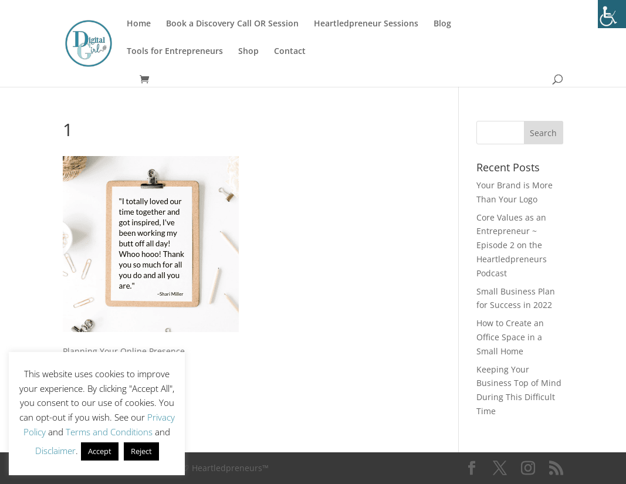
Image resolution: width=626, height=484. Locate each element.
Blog (442, 24)
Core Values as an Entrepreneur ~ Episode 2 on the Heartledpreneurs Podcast (511, 245)
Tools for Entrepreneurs (175, 51)
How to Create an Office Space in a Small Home (510, 337)
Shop (248, 51)
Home (139, 24)
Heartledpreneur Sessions (366, 24)
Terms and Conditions (109, 432)
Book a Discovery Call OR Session (232, 24)
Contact (290, 51)
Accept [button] (99, 451)
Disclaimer (55, 450)
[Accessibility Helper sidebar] (612, 14)
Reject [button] (141, 451)
